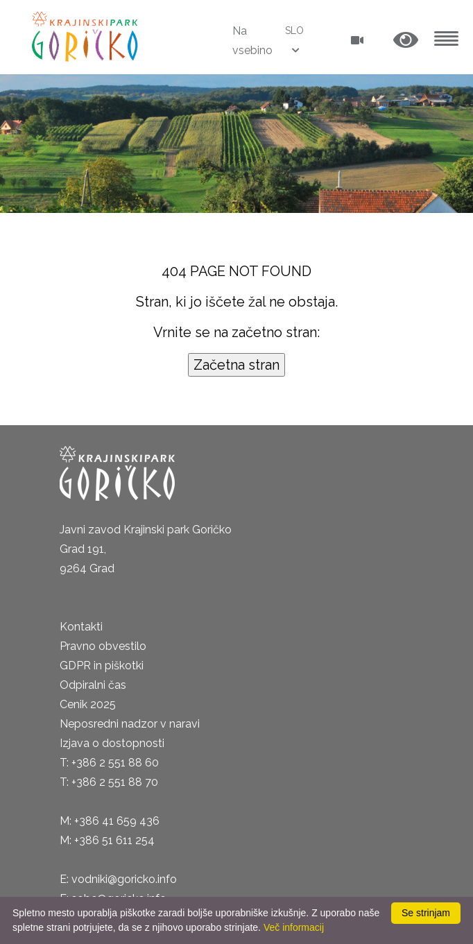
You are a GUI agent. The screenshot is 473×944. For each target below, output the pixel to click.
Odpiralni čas (93, 685)
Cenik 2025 (88, 704)
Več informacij (294, 927)
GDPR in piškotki (102, 665)
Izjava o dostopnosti (112, 743)
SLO (294, 30)
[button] (405, 41)
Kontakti (81, 626)
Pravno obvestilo (103, 646)
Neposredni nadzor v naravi (130, 723)
